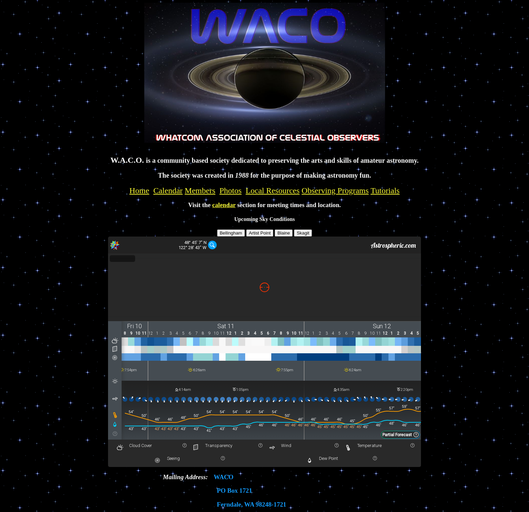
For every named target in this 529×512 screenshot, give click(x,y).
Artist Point (260, 233)
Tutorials (385, 190)
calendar (223, 204)
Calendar (168, 190)
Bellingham (231, 233)
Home (139, 190)
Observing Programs (335, 190)
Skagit (303, 233)
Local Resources (272, 190)
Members (200, 190)
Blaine (283, 233)
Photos (230, 190)
